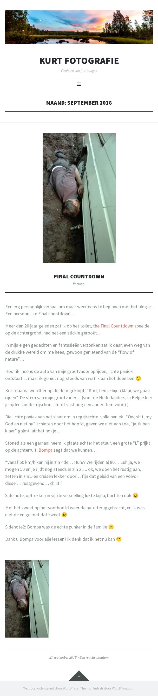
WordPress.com (123, 688)
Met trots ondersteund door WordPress (50, 688)
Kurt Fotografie (79, 61)
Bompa (45, 450)
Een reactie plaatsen (94, 657)
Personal (79, 284)
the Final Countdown (113, 326)
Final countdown (79, 276)
